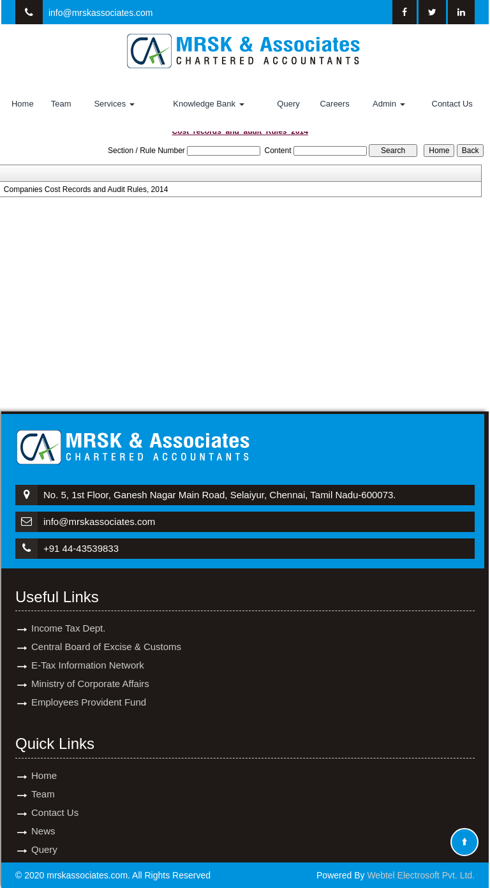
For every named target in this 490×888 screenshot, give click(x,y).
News (43, 816)
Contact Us (452, 103)
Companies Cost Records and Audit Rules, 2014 (86, 189)
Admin (389, 103)
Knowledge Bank (208, 103)
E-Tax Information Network (87, 650)
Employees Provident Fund (88, 687)
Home (22, 103)
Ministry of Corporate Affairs (90, 668)
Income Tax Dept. (68, 613)
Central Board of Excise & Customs (106, 631)
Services (114, 103)
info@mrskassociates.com (100, 13)
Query (288, 103)
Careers (334, 103)
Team (61, 103)
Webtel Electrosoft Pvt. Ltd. (421, 875)
